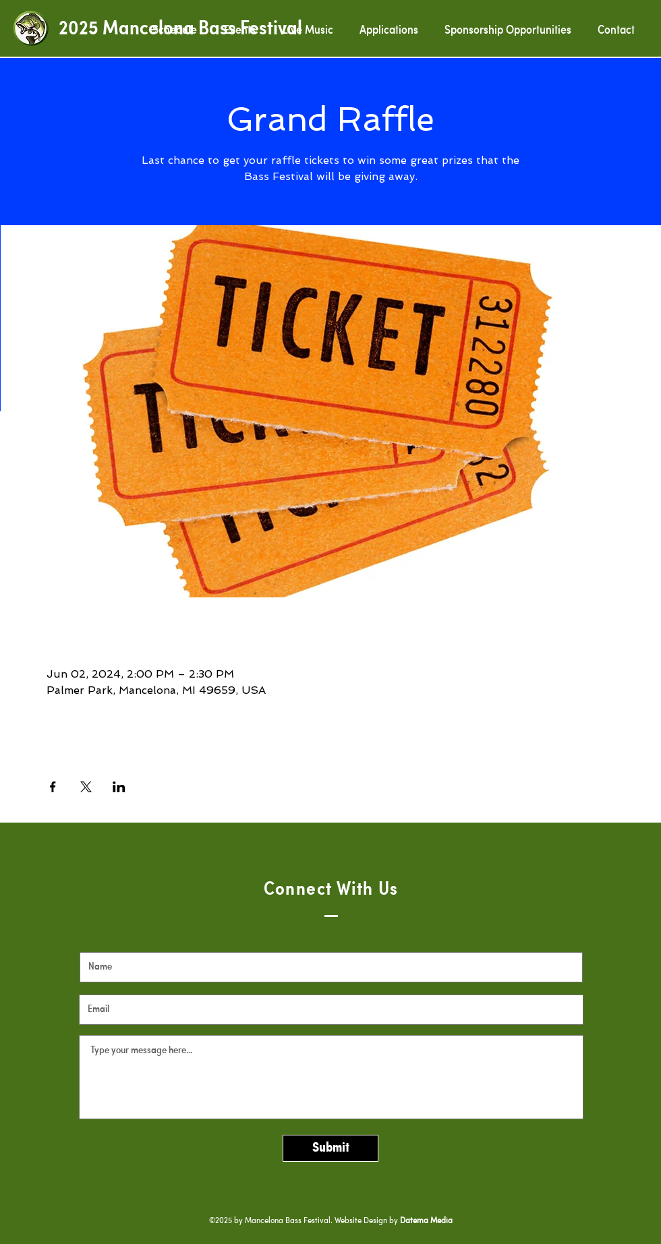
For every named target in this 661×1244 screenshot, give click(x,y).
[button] (388, 30)
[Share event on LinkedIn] (119, 786)
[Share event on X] (86, 786)
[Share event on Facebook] (53, 786)
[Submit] (330, 1148)
